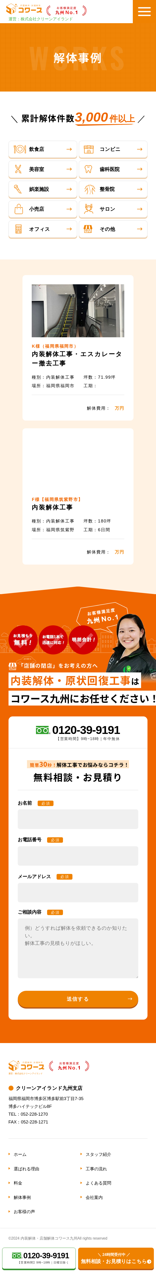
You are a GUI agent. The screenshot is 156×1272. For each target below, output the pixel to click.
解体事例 (22, 1197)
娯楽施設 (31, 189)
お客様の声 (24, 1211)
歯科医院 (102, 169)
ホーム (20, 1154)
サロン (99, 209)
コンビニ (102, 149)
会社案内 (94, 1197)
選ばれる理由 (26, 1168)
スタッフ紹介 (98, 1154)
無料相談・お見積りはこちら (114, 1258)
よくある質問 (98, 1182)
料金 (18, 1182)
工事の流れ (96, 1168)
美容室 (28, 169)
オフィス (31, 229)
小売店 (28, 209)
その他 (99, 229)
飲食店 (28, 149)
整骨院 (99, 189)
